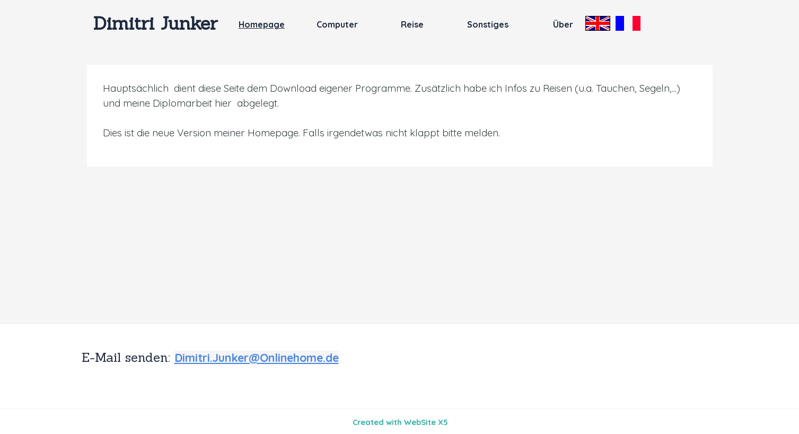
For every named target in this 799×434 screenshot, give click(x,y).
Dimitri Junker (155, 22)
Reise (412, 24)
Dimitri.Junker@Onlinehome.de (256, 357)
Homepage (262, 24)
